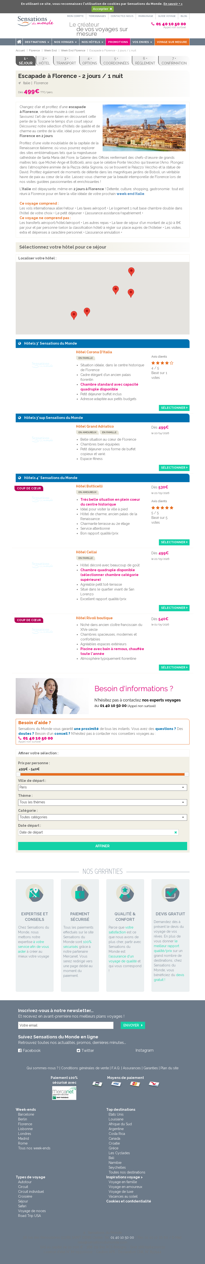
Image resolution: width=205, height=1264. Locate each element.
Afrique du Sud (120, 1124)
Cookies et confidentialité (128, 1201)
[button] (116, 290)
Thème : (25, 796)
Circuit (23, 1187)
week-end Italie (130, 194)
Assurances (132, 1068)
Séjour (23, 1201)
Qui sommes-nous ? (42, 1068)
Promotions (118, 42)
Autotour (25, 1182)
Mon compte (75, 16)
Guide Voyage (167, 16)
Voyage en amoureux (125, 1187)
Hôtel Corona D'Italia (94, 352)
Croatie (114, 1143)
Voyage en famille (123, 1182)
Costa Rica (117, 1134)
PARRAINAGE (145, 16)
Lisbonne (25, 1129)
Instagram (144, 1050)
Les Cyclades (119, 1153)
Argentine (116, 1129)
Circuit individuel (31, 1192)
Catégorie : (28, 811)
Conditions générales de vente (85, 1068)
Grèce (113, 1148)
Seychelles (117, 1167)
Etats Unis (116, 1114)
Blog (184, 16)
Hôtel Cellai (86, 552)
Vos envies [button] (142, 42)
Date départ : (29, 825)
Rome (23, 1143)
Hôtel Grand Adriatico (95, 426)
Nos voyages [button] (65, 42)
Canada (114, 1138)
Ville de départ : (32, 781)
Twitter (87, 1050)
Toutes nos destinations (127, 1172)
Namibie (115, 1163)
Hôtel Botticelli (89, 486)
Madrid (23, 1138)
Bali (111, 1158)
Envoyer (131, 1025)
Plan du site (169, 1068)
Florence (25, 1124)
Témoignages (97, 16)
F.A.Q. (116, 1068)
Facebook (32, 1050)
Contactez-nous (122, 16)
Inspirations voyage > (124, 1177)
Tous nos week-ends (34, 1148)
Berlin (22, 1119)
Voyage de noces (32, 1211)
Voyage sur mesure (172, 42)
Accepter (100, 9)
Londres (24, 1134)
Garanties (150, 1068)
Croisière (25, 1196)
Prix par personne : (34, 763)
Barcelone (26, 1114)
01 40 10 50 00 (171, 23)
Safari (22, 1206)
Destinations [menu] (37, 42)
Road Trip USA (29, 1216)
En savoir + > (173, 4)
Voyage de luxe (121, 1192)
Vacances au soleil (123, 1196)
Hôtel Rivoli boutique (94, 618)
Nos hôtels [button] (92, 42)
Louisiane (116, 1119)
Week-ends (26, 1109)
